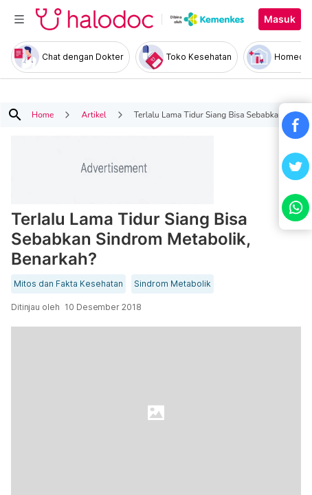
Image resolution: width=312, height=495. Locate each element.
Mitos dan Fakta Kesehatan (68, 284)
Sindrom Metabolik (172, 284)
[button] (295, 125)
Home (43, 114)
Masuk (280, 19)
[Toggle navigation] (19, 19)
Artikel (93, 114)
